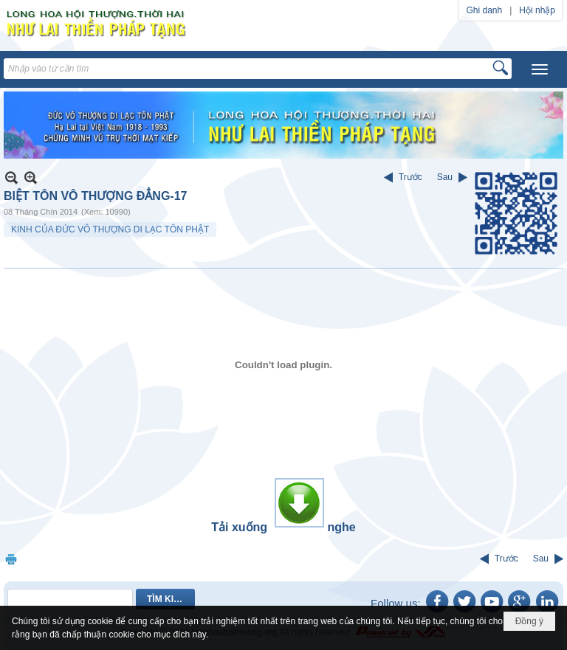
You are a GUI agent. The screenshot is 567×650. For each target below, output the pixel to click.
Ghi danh (484, 10)
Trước (410, 177)
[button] (539, 69)
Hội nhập (537, 10)
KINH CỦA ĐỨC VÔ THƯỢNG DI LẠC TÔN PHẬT (110, 229)
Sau (445, 177)
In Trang (11, 559)
